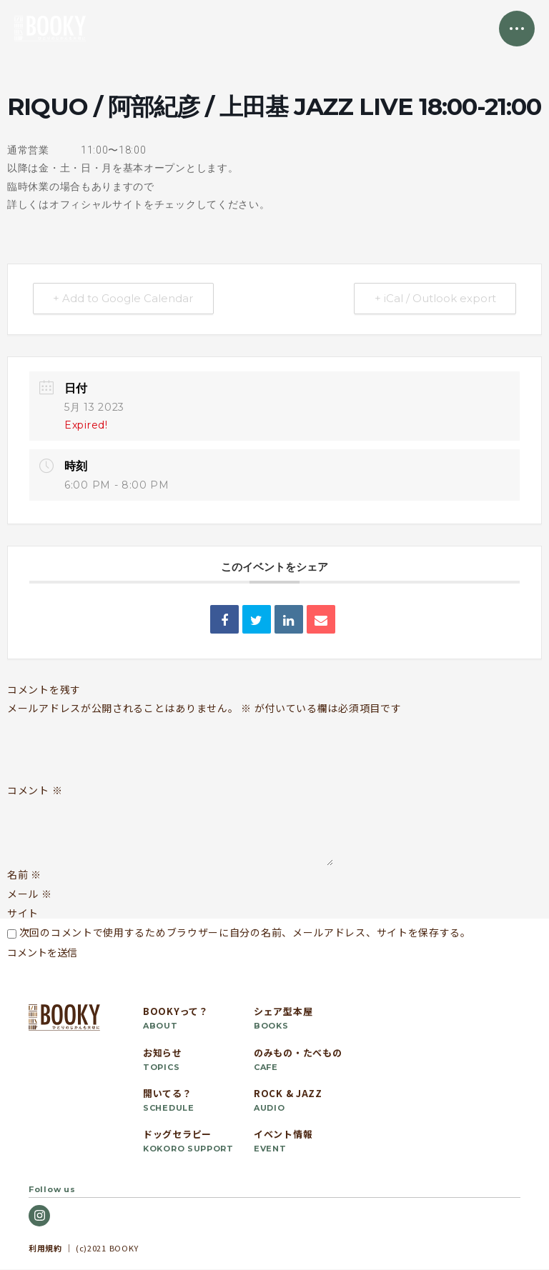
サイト (23, 913)
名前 (24, 874)
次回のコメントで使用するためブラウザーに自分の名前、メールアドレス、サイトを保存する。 (245, 933)
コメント (34, 791)
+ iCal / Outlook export (434, 299)
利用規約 (45, 1248)
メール (29, 893)
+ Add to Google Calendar (124, 299)
